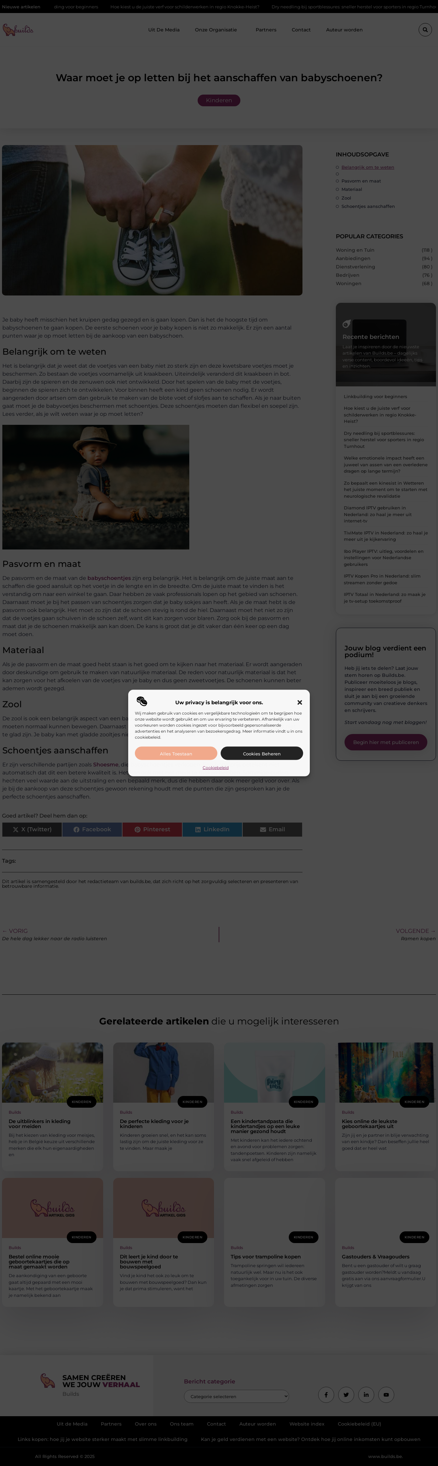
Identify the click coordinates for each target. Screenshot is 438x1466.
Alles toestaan (176, 753)
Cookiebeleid (216, 767)
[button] (299, 702)
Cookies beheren (262, 753)
